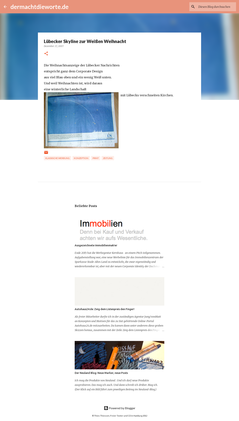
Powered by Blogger (119, 408)
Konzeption (81, 158)
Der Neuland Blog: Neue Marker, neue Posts (101, 372)
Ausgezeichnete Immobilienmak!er (96, 245)
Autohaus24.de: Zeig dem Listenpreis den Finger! (104, 309)
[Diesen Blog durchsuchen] (216, 6)
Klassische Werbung (57, 158)
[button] (46, 53)
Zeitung (108, 158)
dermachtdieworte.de (39, 6)
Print (96, 158)
